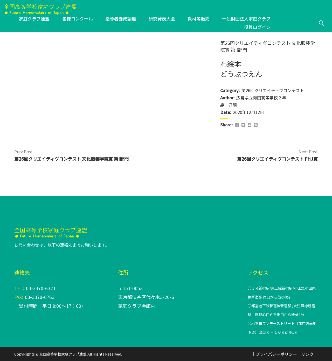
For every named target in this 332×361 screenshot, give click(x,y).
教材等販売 (199, 18)
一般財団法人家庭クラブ (246, 18)
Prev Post (23, 151)
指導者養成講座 (120, 18)
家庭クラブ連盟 (34, 18)
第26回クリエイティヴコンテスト (272, 90)
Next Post (308, 151)
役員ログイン (257, 27)
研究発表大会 (162, 18)
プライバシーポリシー (276, 354)
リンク (307, 354)
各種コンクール (77, 18)
